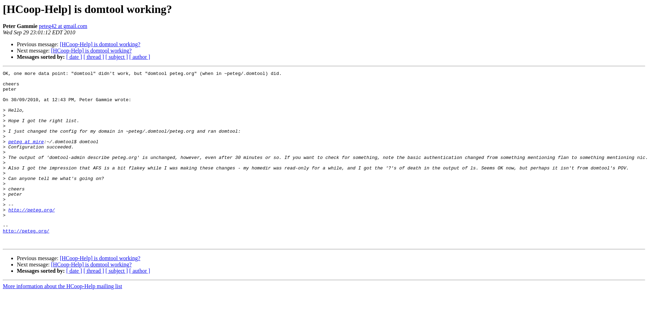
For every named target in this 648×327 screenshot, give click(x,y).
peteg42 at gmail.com (63, 26)
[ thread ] (93, 57)
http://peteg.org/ (31, 238)
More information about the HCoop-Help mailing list (62, 321)
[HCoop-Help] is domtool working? (100, 44)
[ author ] (139, 57)
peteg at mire (26, 156)
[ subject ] (116, 57)
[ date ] (74, 57)
